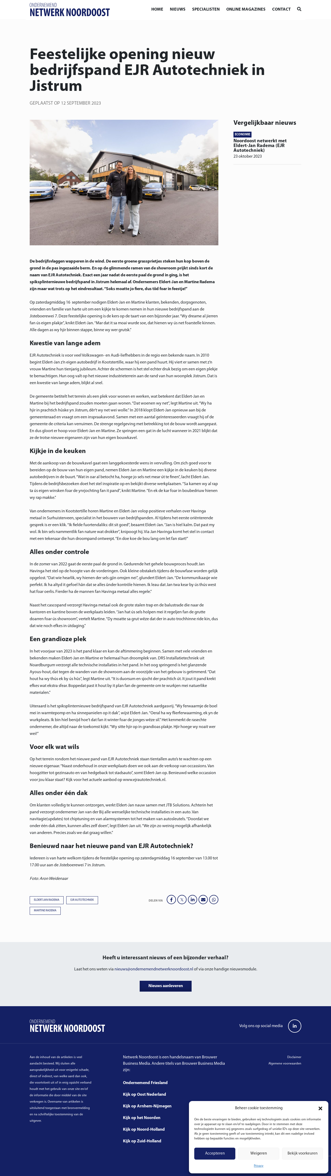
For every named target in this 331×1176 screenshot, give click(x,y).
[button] (320, 1108)
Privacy (258, 1166)
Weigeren (258, 1154)
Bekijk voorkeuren (302, 1154)
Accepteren (215, 1154)
